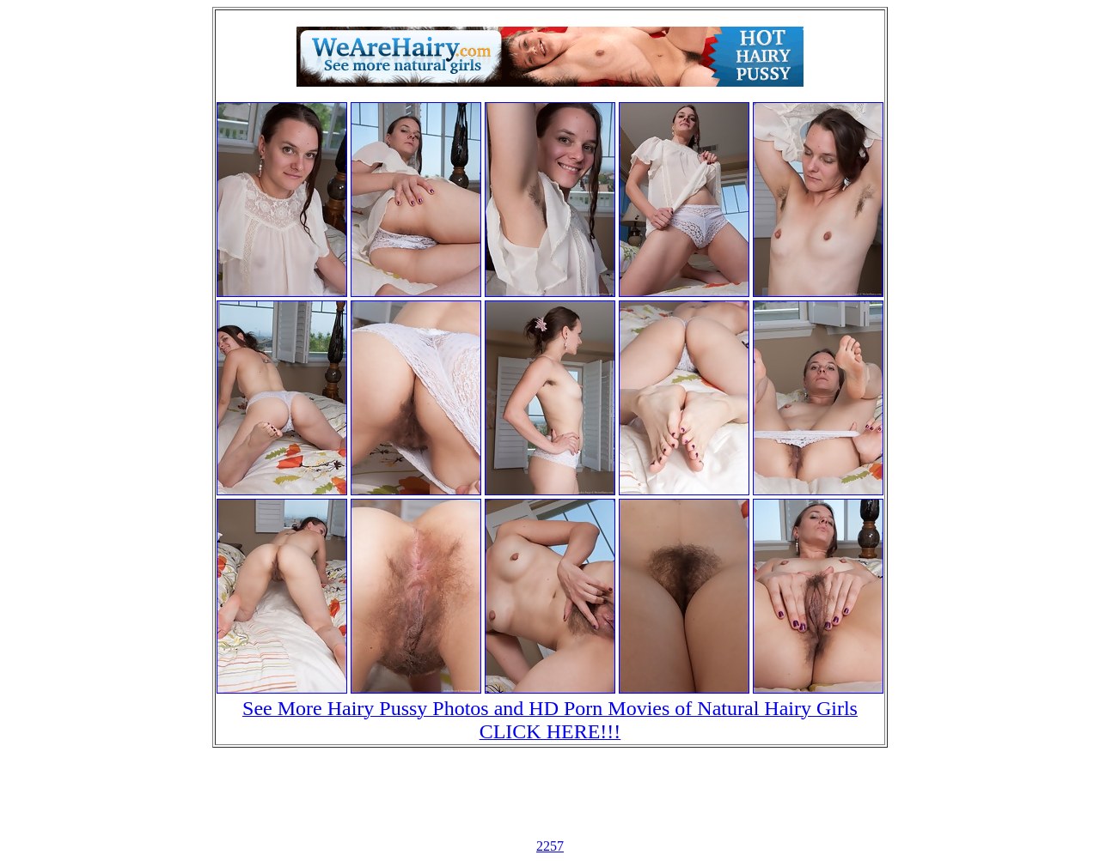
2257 (550, 846)
